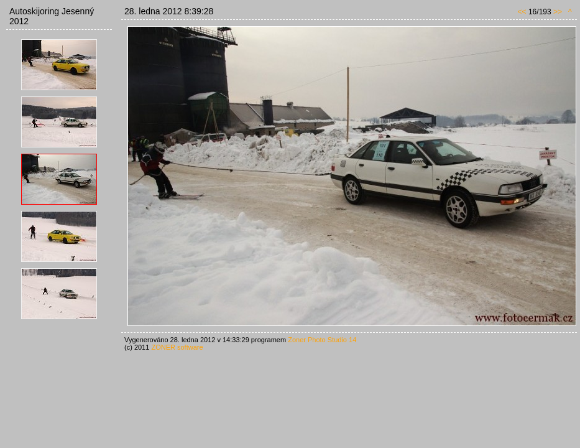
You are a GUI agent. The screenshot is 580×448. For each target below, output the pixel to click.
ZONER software (177, 347)
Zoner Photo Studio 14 (322, 339)
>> (557, 11)
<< (522, 11)
